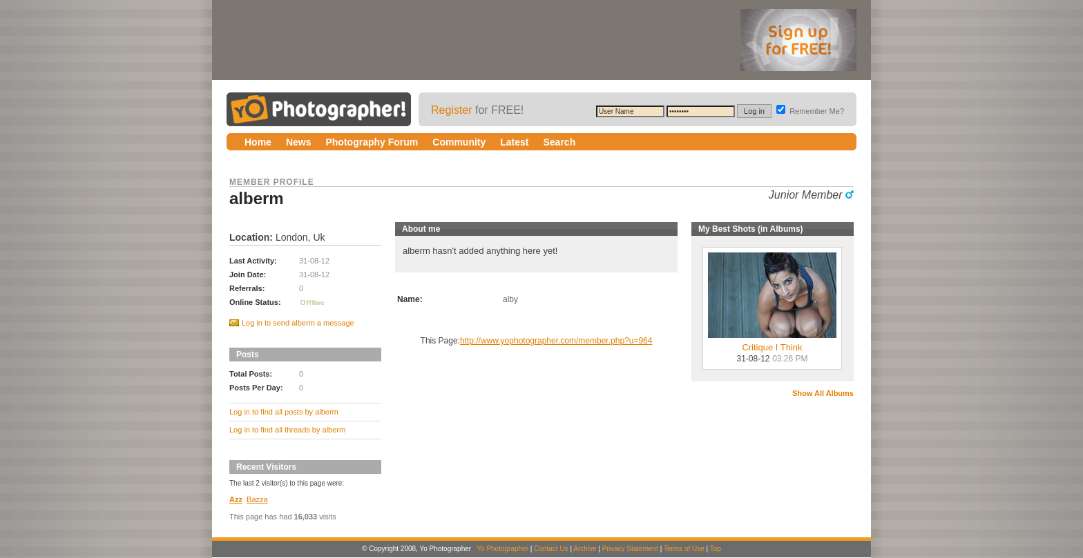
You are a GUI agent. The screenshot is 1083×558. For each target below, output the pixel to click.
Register (451, 110)
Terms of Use (684, 548)
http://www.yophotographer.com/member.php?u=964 (556, 341)
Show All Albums (823, 393)
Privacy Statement (630, 548)
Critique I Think (772, 343)
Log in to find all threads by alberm (287, 430)
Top (715, 548)
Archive (584, 548)
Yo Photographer (502, 548)
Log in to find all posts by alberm (283, 412)
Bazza (257, 499)
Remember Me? (810, 111)
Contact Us (551, 548)
